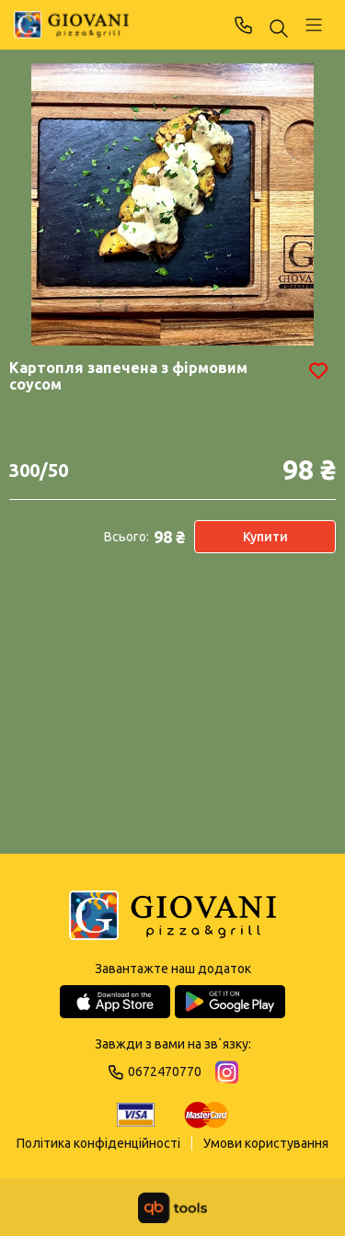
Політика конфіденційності (98, 1143)
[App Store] (115, 1001)
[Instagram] (226, 1071)
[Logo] (172, 916)
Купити (265, 536)
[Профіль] (314, 25)
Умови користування (265, 1143)
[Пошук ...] (279, 29)
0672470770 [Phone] (244, 25)
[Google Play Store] (230, 1001)
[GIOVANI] (71, 25)
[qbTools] (172, 1207)
